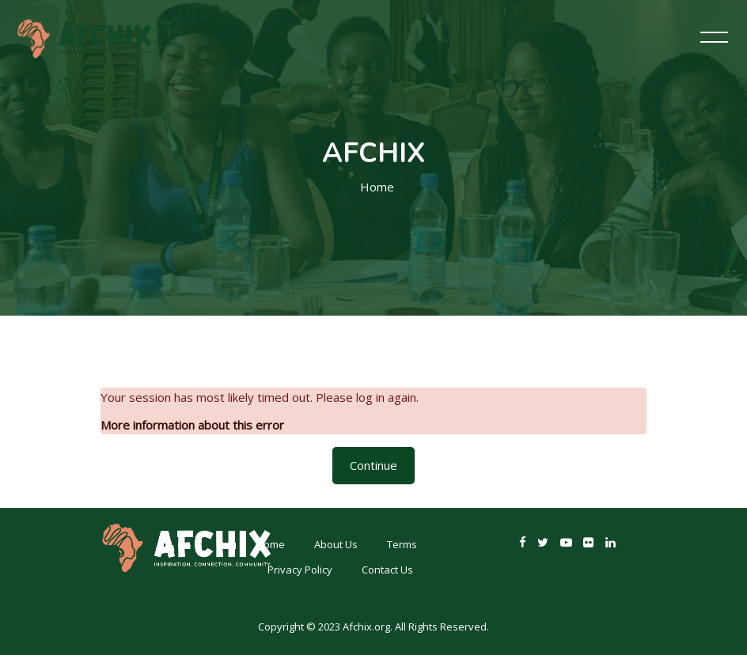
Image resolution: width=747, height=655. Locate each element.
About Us (336, 544)
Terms (402, 544)
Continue (373, 465)
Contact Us (387, 569)
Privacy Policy (299, 569)
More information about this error (192, 425)
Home (377, 187)
